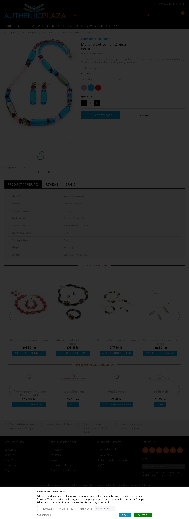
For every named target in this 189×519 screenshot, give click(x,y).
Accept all (143, 514)
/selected (44, 514)
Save (125, 514)
